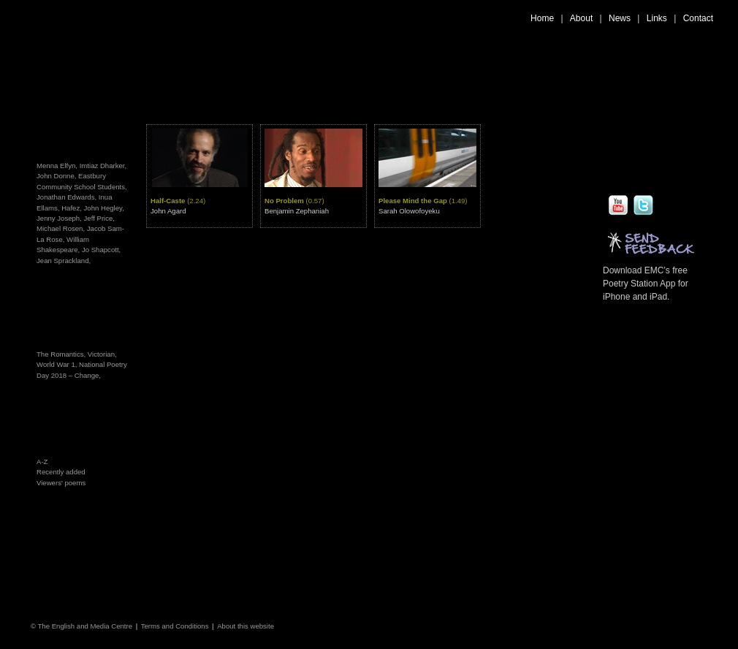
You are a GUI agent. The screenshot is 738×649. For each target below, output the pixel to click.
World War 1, (58, 364)
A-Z (42, 462)
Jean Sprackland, (64, 261)
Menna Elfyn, (57, 166)
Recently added (61, 472)
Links (657, 18)
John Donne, (56, 176)
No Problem (294, 201)
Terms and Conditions (175, 626)
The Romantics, (62, 354)
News (620, 18)
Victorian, (102, 354)
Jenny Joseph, (59, 218)
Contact (698, 18)
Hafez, (71, 208)
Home (542, 18)
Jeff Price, (99, 218)
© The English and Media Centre (81, 626)
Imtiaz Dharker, (103, 166)
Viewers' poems (61, 483)
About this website (245, 626)
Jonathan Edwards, (66, 197)
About (581, 18)
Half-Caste (178, 201)
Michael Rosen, (61, 228)
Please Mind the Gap (423, 201)
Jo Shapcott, (101, 250)
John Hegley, (104, 208)
